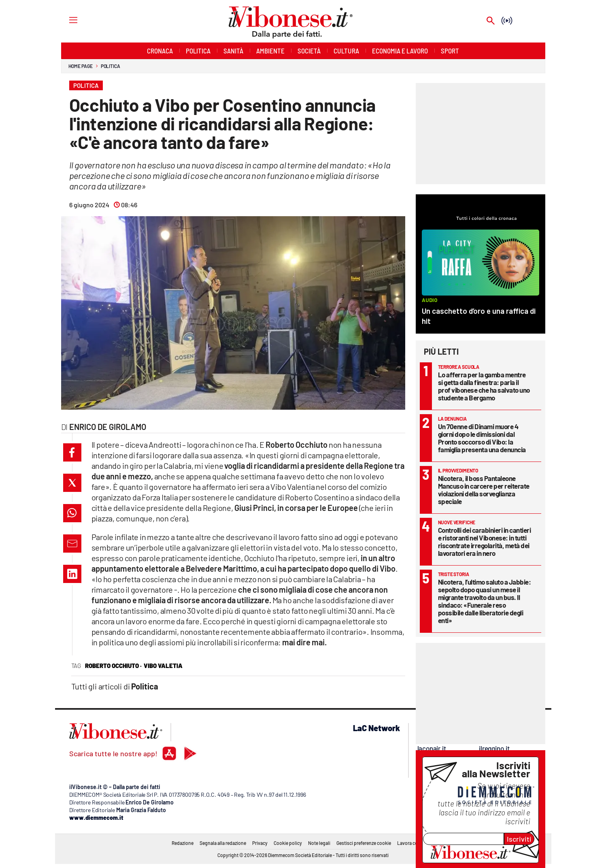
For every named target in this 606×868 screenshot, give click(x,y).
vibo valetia (163, 665)
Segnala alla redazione (223, 843)
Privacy (260, 843)
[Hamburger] (65, 19)
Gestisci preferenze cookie (363, 843)
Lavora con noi (412, 843)
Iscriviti (519, 838)
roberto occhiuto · (113, 665)
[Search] (491, 21)
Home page (80, 66)
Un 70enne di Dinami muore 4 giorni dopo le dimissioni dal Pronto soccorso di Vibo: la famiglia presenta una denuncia (482, 437)
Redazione (182, 843)
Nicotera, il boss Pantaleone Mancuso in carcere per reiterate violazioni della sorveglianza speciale (483, 489)
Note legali (319, 843)
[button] (72, 452)
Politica (110, 66)
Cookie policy (288, 843)
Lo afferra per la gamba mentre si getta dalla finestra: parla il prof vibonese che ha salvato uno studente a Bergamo (484, 386)
